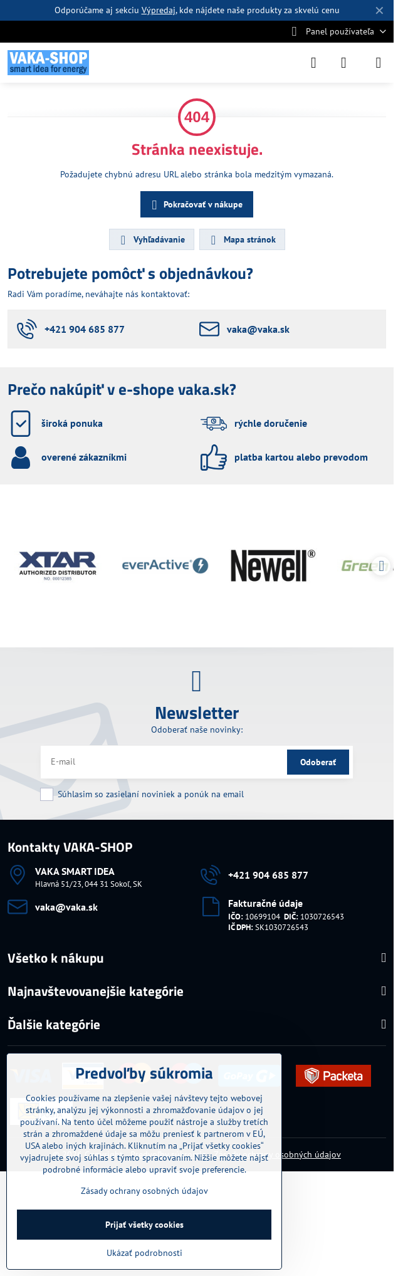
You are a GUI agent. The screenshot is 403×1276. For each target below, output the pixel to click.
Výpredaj (158, 10)
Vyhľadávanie (151, 240)
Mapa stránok (241, 240)
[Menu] (379, 62)
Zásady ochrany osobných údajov (144, 1190)
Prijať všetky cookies (144, 1224)
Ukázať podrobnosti (144, 1252)
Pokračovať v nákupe (195, 205)
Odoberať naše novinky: (197, 729)
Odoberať (318, 762)
